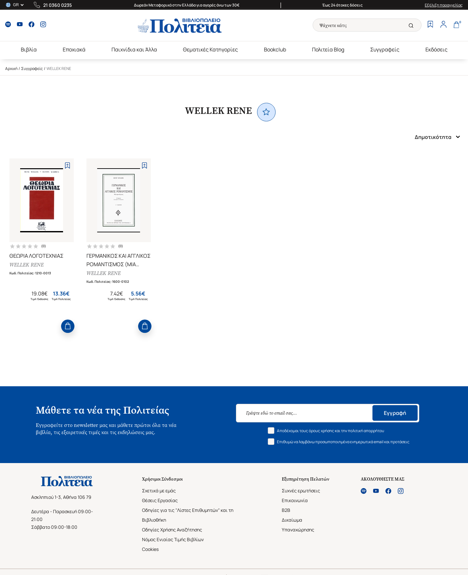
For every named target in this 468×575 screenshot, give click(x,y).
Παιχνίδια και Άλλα (134, 49)
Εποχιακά (74, 49)
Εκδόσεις (436, 49)
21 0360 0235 (57, 5)
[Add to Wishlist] (67, 165)
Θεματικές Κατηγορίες (210, 49)
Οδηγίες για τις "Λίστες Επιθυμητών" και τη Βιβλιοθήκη (187, 515)
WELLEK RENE (26, 264)
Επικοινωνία (295, 500)
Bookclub (275, 49)
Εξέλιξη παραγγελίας (444, 5)
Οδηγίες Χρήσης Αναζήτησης (172, 530)
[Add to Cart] (67, 326)
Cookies (150, 549)
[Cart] (456, 25)
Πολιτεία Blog (328, 49)
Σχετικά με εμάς (159, 490)
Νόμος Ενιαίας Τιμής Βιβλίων (173, 539)
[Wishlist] (430, 25)
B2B (286, 510)
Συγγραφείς (384, 49)
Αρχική (11, 68)
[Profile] (443, 25)
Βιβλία (29, 49)
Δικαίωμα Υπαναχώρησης (298, 525)
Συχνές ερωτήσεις (301, 490)
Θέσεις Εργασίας (160, 500)
